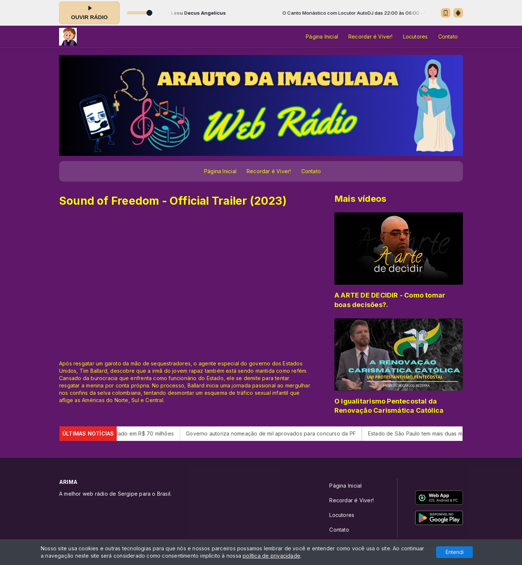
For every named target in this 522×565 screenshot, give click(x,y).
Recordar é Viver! (370, 36)
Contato (448, 36)
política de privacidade (271, 556)
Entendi (455, 552)
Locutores (415, 36)
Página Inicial (322, 36)
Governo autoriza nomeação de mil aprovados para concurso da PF (279, 433)
